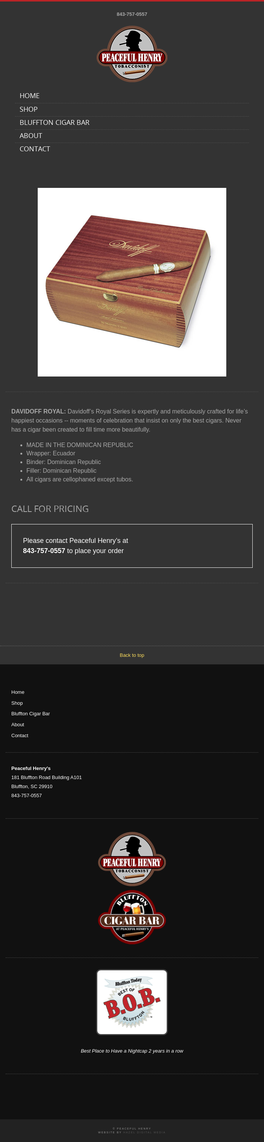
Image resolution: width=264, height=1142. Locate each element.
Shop (29, 110)
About (31, 136)
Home (30, 96)
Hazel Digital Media (144, 1132)
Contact (35, 149)
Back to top (132, 655)
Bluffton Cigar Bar (54, 123)
